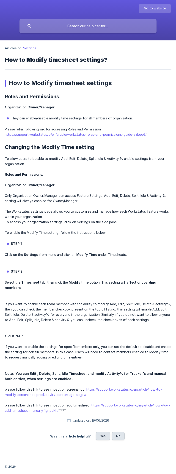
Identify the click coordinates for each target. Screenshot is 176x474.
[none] (155, 8)
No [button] (118, 436)
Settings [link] (29, 48)
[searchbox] (88, 26)
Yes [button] (103, 436)
